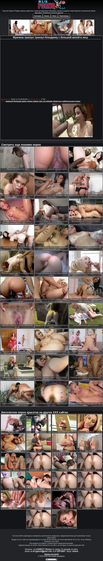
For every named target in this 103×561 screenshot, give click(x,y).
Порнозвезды (64, 16)
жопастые (57, 101)
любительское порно (71, 101)
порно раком (32, 101)
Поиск (54, 16)
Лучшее (46, 16)
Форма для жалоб (51, 554)
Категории (37, 16)
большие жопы (20, 101)
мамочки (9, 101)
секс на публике (45, 101)
